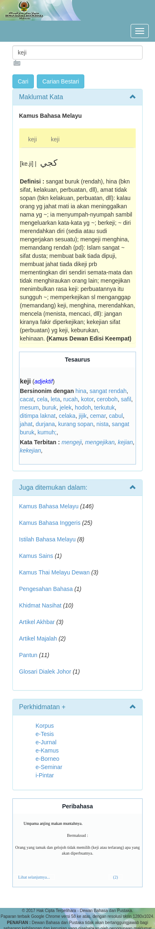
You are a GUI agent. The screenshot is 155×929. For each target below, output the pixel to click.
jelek (66, 407)
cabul (116, 415)
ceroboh (107, 399)
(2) (115, 877)
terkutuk (104, 407)
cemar (98, 415)
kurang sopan (75, 424)
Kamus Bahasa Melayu (49, 506)
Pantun (28, 655)
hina (81, 391)
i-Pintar (45, 775)
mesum (29, 407)
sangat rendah (108, 391)
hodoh (83, 407)
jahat (26, 424)
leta (55, 399)
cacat (26, 399)
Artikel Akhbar (37, 622)
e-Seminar (49, 767)
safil (126, 399)
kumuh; (47, 432)
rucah (70, 399)
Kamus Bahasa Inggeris (50, 522)
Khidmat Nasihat (40, 605)
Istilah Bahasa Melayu (47, 539)
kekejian (30, 450)
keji (32, 139)
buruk (49, 407)
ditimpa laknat (37, 415)
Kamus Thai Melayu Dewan (54, 572)
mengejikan (100, 442)
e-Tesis (45, 734)
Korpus (45, 725)
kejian (125, 442)
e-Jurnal (46, 742)
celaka (67, 415)
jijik (82, 415)
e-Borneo (48, 758)
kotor (87, 399)
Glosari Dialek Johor (45, 671)
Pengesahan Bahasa (46, 589)
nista (102, 424)
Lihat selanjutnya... (34, 877)
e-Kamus (47, 750)
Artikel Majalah (38, 638)
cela (42, 399)
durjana (45, 424)
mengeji (72, 442)
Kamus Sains (36, 556)
